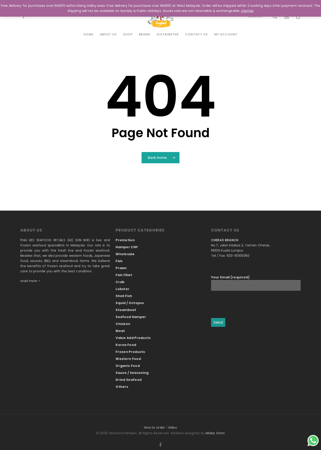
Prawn (121, 268)
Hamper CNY (127, 247)
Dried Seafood (129, 379)
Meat (120, 331)
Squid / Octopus (130, 303)
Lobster (122, 289)
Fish (119, 261)
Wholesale (125, 254)
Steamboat (126, 310)
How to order (154, 427)
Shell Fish (124, 296)
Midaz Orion (215, 433)
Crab (120, 282)
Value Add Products (133, 338)
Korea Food (126, 345)
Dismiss (247, 11)
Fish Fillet (124, 275)
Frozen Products (130, 352)
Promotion (125, 240)
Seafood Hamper (131, 317)
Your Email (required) (256, 283)
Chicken (123, 324)
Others (122, 386)
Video (172, 427)
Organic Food (128, 366)
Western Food (128, 359)
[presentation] (245, 305)
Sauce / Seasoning (132, 372)
